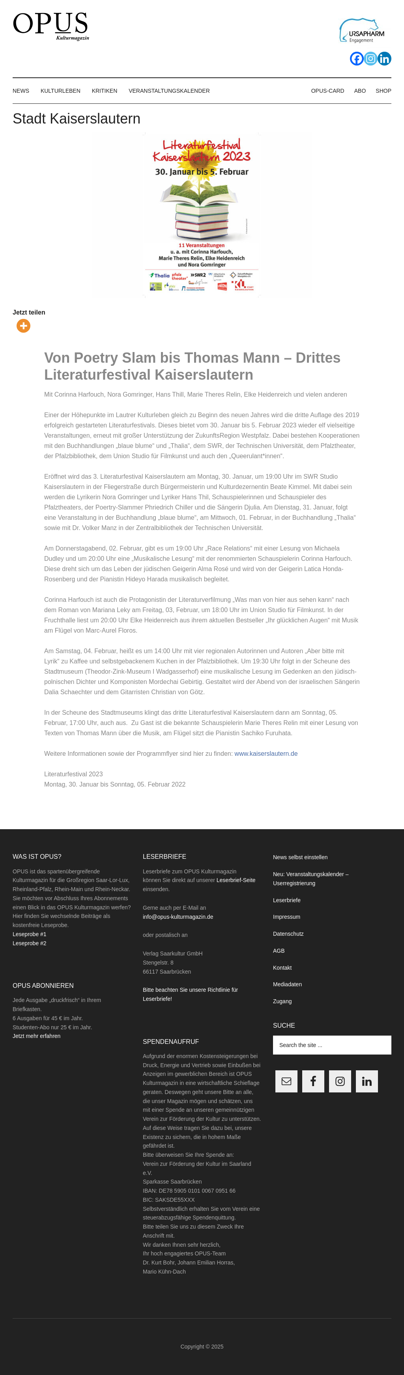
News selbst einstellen (300, 857)
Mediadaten (287, 984)
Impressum (286, 917)
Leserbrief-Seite (236, 880)
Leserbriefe (287, 900)
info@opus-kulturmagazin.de (178, 917)
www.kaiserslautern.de (266, 753)
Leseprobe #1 (30, 934)
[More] (23, 326)
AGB (279, 951)
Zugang (282, 1001)
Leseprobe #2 (30, 943)
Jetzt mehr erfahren (36, 1036)
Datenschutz (288, 934)
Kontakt (282, 968)
